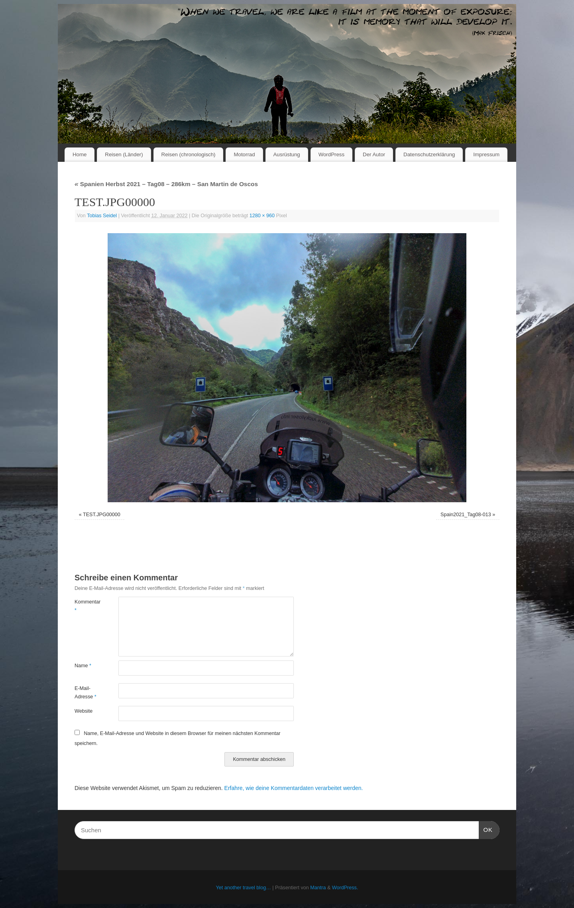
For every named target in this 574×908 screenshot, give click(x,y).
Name (83, 665)
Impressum (486, 154)
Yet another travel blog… (243, 887)
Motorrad (244, 154)
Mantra (318, 887)
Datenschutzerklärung (429, 154)
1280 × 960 (262, 215)
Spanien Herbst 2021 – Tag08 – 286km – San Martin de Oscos (166, 184)
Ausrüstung (286, 154)
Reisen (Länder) (124, 154)
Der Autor (374, 154)
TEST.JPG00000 (101, 514)
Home (79, 154)
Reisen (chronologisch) (188, 154)
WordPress (331, 154)
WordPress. (345, 887)
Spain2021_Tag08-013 (465, 514)
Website (83, 711)
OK (486, 828)
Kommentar (85, 606)
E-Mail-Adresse (85, 693)
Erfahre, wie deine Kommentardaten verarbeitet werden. (293, 788)
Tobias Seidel (102, 215)
